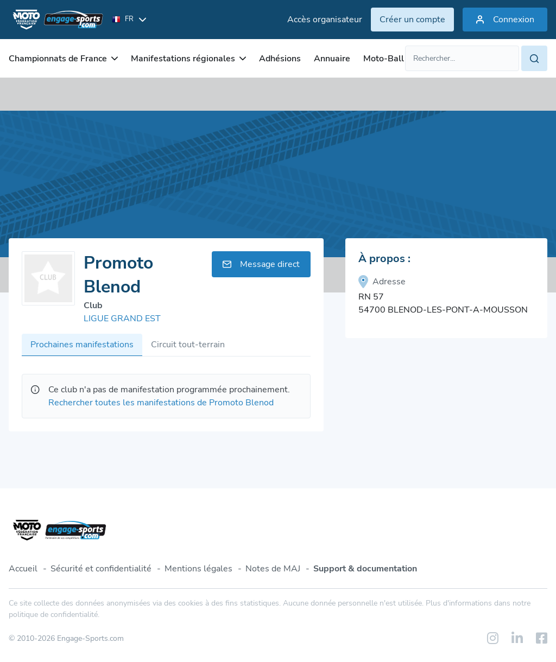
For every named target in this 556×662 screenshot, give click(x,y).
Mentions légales (198, 569)
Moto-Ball (383, 59)
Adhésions (280, 59)
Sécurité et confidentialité (100, 569)
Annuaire (332, 59)
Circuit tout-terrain (188, 345)
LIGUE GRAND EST (122, 318)
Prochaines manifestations (82, 345)
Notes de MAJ (272, 569)
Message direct (261, 264)
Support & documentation (365, 569)
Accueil (23, 569)
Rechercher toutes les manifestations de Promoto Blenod (161, 403)
